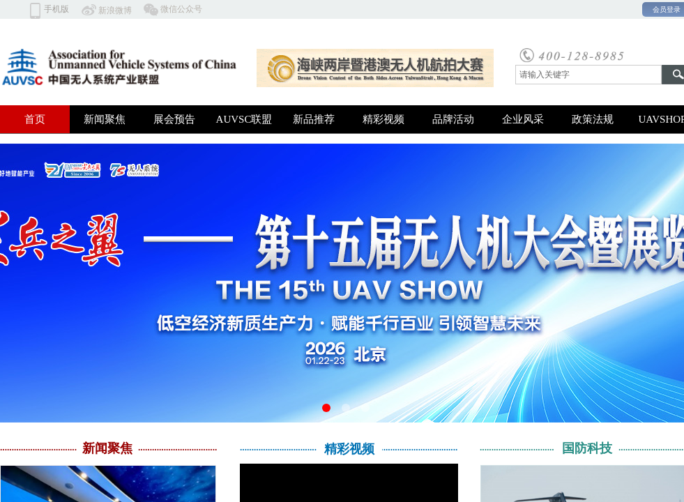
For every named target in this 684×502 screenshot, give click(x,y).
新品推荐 (314, 119)
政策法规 (593, 119)
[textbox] (588, 74)
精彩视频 (383, 119)
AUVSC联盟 (244, 119)
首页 (34, 119)
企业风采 (523, 119)
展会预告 (174, 119)
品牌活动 (453, 119)
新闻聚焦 (105, 119)
